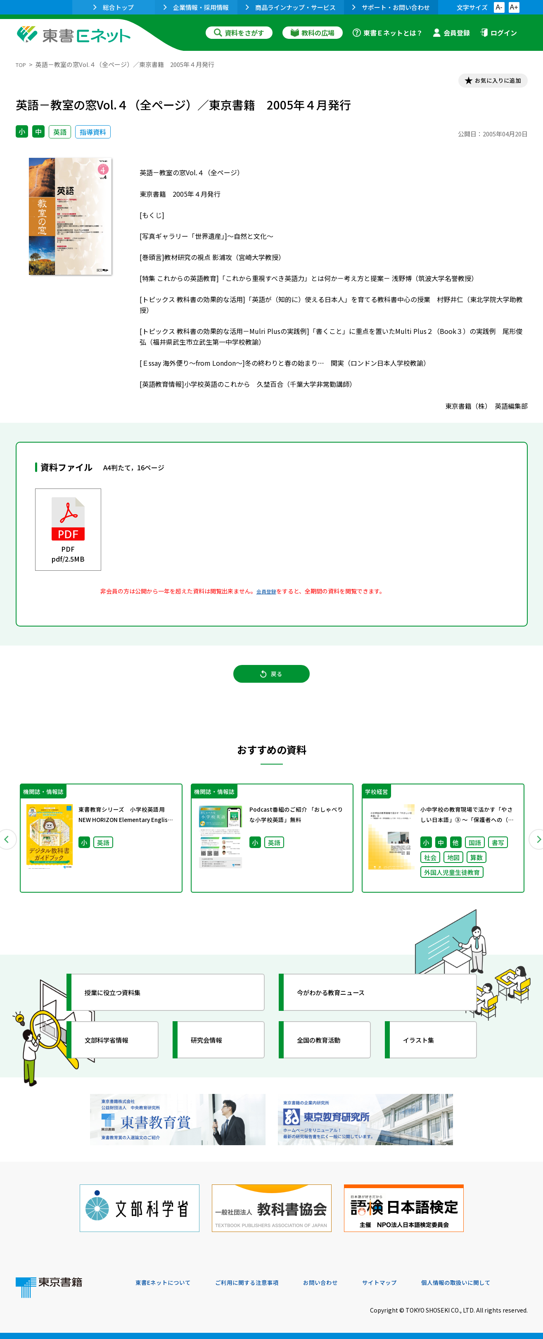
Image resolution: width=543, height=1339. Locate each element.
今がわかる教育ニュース (341, 1005)
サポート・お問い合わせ (391, 7)
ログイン (498, 33)
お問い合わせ (340, 1283)
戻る (272, 681)
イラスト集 (424, 1053)
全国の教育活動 (326, 1053)
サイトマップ (404, 1283)
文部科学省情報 (114, 1053)
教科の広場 (312, 33)
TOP (22, 64)
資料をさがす (239, 33)
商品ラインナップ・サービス (291, 7)
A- (499, 7)
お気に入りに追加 (491, 82)
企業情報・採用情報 (196, 7)
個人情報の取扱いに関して (488, 1283)
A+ (514, 7)
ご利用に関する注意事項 (259, 1283)
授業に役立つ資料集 (121, 1005)
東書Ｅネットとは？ (388, 33)
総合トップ (113, 7)
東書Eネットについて (167, 1283)
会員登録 (451, 33)
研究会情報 (212, 1053)
